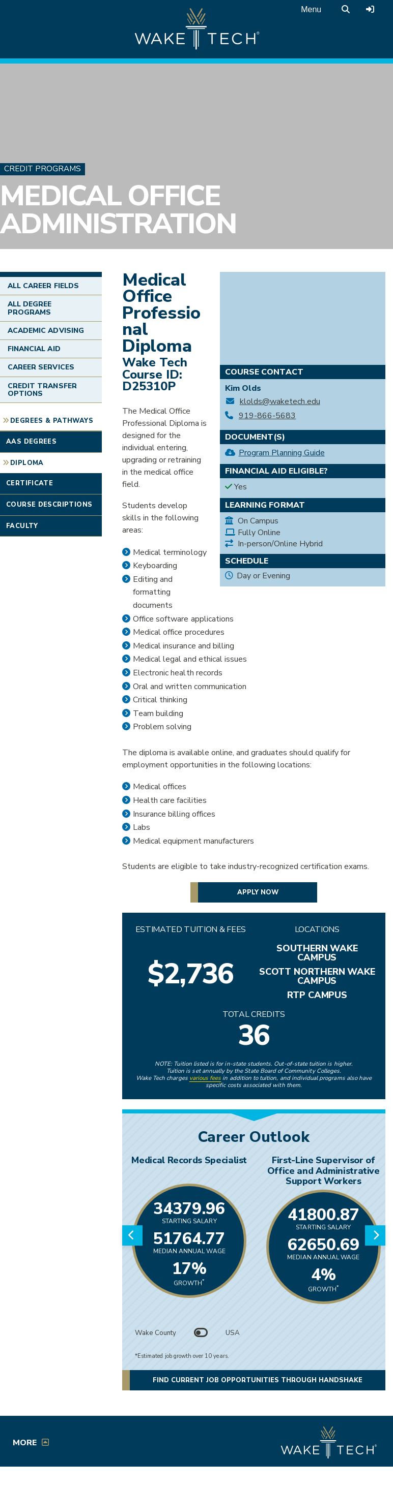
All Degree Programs (29, 308)
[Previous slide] (132, 1235)
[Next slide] (375, 1235)
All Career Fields (43, 286)
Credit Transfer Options (42, 389)
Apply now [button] (257, 892)
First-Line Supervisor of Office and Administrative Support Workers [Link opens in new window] (323, 1170)
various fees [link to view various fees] (205, 1078)
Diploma (27, 463)
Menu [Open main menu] (311, 9)
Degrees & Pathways (51, 420)
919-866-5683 (267, 416)
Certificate (29, 483)
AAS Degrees (31, 441)
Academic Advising (46, 330)
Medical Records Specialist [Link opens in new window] (189, 1160)
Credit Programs (42, 169)
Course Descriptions (49, 504)
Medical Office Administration (118, 210)
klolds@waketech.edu (280, 401)
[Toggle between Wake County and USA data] (201, 1333)
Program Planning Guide (282, 452)
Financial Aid (34, 349)
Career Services (41, 367)
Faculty (22, 526)
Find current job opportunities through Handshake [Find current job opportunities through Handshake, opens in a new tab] (269, 1380)
